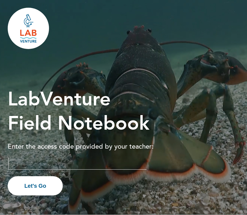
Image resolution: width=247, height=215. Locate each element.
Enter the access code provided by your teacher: (81, 146)
